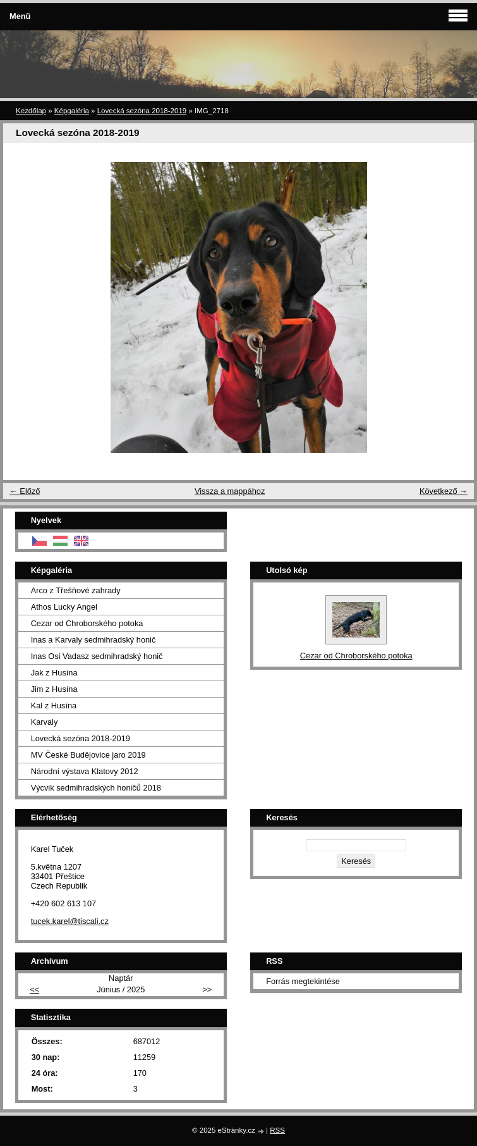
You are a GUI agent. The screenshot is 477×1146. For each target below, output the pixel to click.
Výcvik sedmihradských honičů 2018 (96, 787)
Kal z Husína (54, 705)
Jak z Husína (54, 672)
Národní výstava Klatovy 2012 (84, 771)
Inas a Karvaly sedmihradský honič (93, 639)
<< (34, 989)
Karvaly (44, 722)
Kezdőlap (31, 110)
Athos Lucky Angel (64, 607)
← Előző (24, 491)
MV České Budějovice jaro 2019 (88, 755)
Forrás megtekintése (303, 981)
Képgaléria (71, 110)
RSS (277, 1130)
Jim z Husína (54, 689)
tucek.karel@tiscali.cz (70, 921)
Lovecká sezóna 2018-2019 (142, 110)
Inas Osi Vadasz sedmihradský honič (97, 656)
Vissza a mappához (230, 491)
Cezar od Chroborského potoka (87, 623)
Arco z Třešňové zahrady (76, 590)
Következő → (444, 491)
